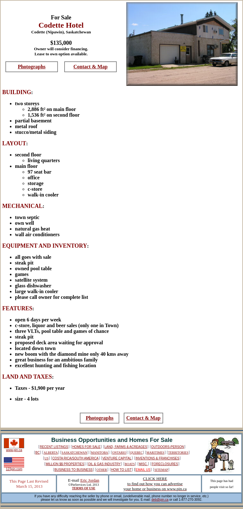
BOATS (130, 464)
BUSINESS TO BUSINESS (73, 469)
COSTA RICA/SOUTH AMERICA (75, 458)
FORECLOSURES (165, 464)
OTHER (101, 469)
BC (37, 452)
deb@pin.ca (160, 499)
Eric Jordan (89, 480)
